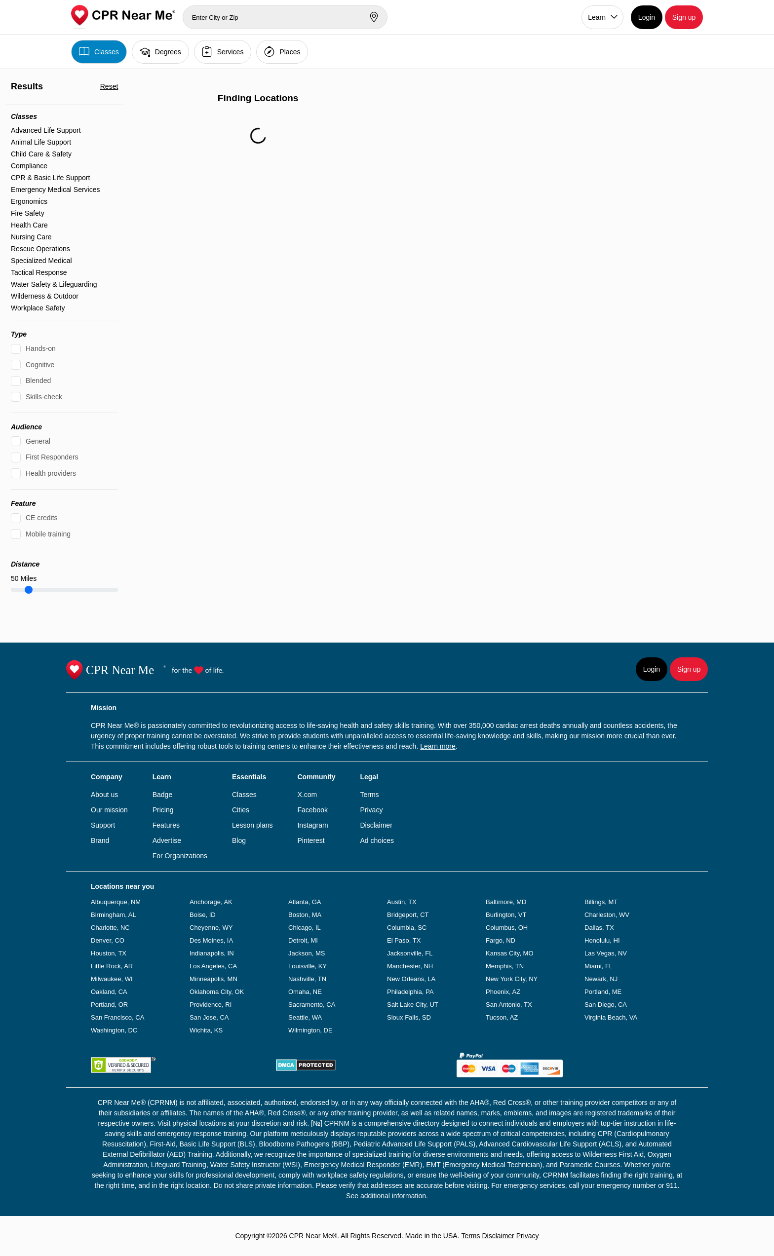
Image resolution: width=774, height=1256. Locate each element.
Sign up (684, 17)
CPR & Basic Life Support (50, 178)
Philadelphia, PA (410, 991)
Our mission (109, 810)
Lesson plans (252, 825)
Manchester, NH (410, 966)
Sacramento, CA (311, 1004)
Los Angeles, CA (213, 966)
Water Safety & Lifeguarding (54, 284)
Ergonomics (29, 201)
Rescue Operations (40, 249)
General (38, 441)
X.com (307, 795)
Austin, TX (402, 902)
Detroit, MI (303, 940)
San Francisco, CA (117, 1017)
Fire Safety (27, 213)
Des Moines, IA (211, 940)
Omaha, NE (305, 991)
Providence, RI (211, 1004)
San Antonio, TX (509, 1004)
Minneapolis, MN (213, 979)
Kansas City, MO (510, 953)
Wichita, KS (206, 1030)
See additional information (386, 1196)
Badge (162, 795)
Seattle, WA (305, 1017)
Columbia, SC (406, 927)
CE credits (42, 518)
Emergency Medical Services (55, 189)
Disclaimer (376, 825)
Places (282, 51)
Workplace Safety (38, 308)
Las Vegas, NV (605, 953)
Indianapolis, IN (212, 953)
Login (646, 17)
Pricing (163, 810)
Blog (239, 840)
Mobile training (48, 534)
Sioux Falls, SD (409, 1017)
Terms (369, 795)
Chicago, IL (304, 927)
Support (103, 825)
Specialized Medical (41, 261)
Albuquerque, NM (116, 902)
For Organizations (180, 856)
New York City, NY (512, 979)
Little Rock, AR (112, 966)
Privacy (371, 810)
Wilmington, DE (310, 1030)
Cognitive (40, 365)
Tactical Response (39, 272)
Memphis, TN (505, 966)
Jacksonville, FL (409, 953)
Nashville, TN (307, 979)
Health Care (29, 225)
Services (223, 51)
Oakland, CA (109, 991)
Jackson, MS (306, 953)
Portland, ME (602, 991)
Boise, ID (203, 914)
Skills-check (44, 397)
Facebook (312, 810)
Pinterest (310, 840)
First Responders (52, 457)
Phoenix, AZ (503, 991)
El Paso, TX (404, 940)
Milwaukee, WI (112, 979)
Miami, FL (598, 966)
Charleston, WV (606, 914)
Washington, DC (114, 1030)
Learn (597, 17)
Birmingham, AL (113, 914)
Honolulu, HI (602, 940)
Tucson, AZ (502, 1017)
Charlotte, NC (110, 927)
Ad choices (376, 840)
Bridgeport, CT (408, 914)
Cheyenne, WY (211, 927)
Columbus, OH (507, 927)
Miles (24, 578)
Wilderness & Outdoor (44, 296)
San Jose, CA (209, 1017)
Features (166, 825)
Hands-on (41, 348)
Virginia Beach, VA (610, 1017)
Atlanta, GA (304, 902)
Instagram (312, 825)
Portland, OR (109, 1004)
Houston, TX (108, 953)
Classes (99, 51)
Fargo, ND (500, 940)
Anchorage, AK (211, 902)
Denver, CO (107, 940)
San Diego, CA (605, 1004)
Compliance (29, 166)
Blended (38, 380)
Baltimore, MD (506, 902)
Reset (109, 86)
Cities (240, 810)
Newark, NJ (601, 979)
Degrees (160, 51)
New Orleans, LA (411, 979)
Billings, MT (601, 902)
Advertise (167, 840)
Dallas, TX (599, 927)
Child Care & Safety (41, 154)
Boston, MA (304, 914)
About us (104, 795)
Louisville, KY (307, 966)
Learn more (438, 746)
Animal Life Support (41, 142)
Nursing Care (31, 237)
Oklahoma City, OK (217, 991)
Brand (100, 840)
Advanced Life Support (46, 130)
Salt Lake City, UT (412, 1004)
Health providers (51, 473)
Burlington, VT (506, 914)
